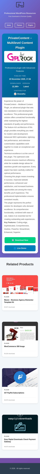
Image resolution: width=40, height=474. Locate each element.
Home (9, 25)
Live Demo (20, 248)
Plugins (30, 25)
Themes (19, 25)
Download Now (20, 240)
